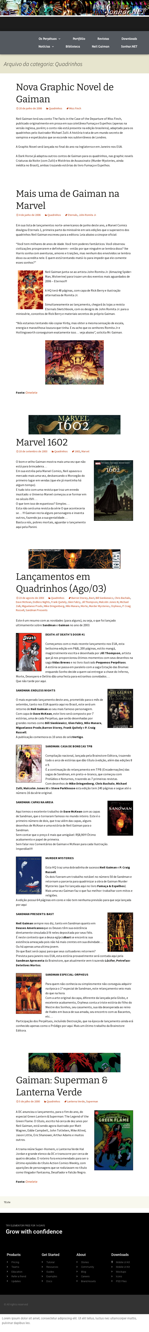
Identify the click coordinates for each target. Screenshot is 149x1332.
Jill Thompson (90, 602)
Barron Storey (79, 598)
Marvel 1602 (42, 442)
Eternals (72, 215)
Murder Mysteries (99, 606)
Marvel (85, 451)
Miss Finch (75, 108)
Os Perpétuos (49, 39)
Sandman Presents (37, 610)
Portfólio (79, 38)
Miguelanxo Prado (32, 606)
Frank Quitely (59, 602)
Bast (91, 598)
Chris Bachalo (122, 598)
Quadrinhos (55, 108)
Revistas (103, 38)
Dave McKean (23, 602)
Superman (92, 1101)
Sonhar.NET (129, 46)
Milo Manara (72, 606)
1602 (77, 451)
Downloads (129, 38)
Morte (84, 606)
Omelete (31, 392)
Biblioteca (73, 46)
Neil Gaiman (100, 46)
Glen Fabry (74, 602)
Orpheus (116, 606)
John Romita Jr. (87, 215)
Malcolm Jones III (109, 602)
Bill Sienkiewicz (104, 598)
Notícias (46, 47)
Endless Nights (41, 602)
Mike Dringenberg (54, 606)
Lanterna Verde (76, 1101)
